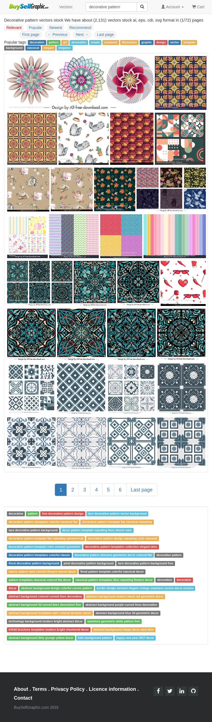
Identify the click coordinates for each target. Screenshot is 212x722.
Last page (105, 34)
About (21, 689)
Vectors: (66, 7)
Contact (23, 698)
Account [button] (172, 7)
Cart (198, 6)
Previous (57, 34)
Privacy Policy (68, 689)
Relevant (14, 27)
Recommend (80, 27)
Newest (55, 27)
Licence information (112, 689)
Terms (39, 689)
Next (82, 34)
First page (30, 34)
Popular (35, 27)
